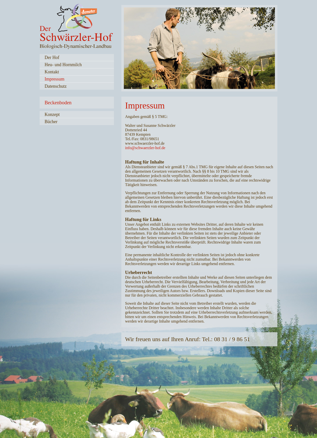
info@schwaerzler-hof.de (145, 148)
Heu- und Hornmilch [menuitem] (63, 64)
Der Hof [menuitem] (52, 57)
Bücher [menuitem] (51, 121)
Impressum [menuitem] (54, 79)
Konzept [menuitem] (52, 114)
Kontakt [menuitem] (52, 71)
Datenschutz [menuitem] (56, 86)
